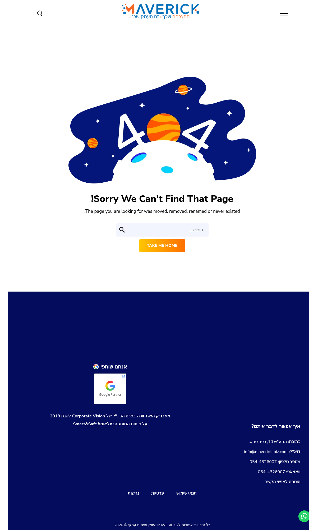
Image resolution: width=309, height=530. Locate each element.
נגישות (125, 493)
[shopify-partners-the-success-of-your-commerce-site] (232, 403)
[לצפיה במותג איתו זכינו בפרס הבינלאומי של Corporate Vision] (102, 420)
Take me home (154, 245)
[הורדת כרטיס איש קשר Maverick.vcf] (275, 482)
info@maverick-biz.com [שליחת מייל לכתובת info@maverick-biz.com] (264, 452)
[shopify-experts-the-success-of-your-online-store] (232, 378)
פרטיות (150, 493)
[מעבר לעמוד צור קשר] (268, 426)
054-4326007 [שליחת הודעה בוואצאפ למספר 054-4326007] (271, 472)
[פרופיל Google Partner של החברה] (102, 366)
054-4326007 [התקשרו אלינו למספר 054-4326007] (267, 462)
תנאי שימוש (179, 493)
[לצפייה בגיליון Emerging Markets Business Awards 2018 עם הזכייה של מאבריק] (102, 441)
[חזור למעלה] (232, 346)
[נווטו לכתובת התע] (267, 442)
